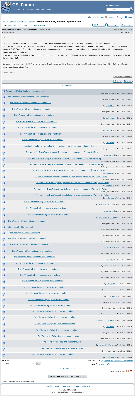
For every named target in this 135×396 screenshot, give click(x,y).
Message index (67, 85)
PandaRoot (21, 22)
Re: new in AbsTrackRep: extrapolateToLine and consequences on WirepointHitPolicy (62, 152)
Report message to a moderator (123, 76)
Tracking (31, 22)
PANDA (12, 22)
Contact (47, 386)
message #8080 (44, 29)
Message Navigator (37, 25)
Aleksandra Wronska (107, 204)
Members (110, 18)
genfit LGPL (105, 364)
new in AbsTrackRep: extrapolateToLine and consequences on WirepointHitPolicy (59, 146)
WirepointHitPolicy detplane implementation (20, 29)
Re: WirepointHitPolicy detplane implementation (28, 97)
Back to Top (67, 369)
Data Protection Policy (82, 386)
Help (100, 18)
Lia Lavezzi (110, 106)
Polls (26, 25)
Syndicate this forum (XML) (117, 371)
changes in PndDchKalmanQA (21, 227)
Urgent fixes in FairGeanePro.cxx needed (117, 361)
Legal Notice (66, 386)
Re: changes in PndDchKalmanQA (25, 233)
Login (120, 18)
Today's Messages (15, 25)
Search (92, 18)
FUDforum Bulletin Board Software (74, 392)
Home (128, 18)
